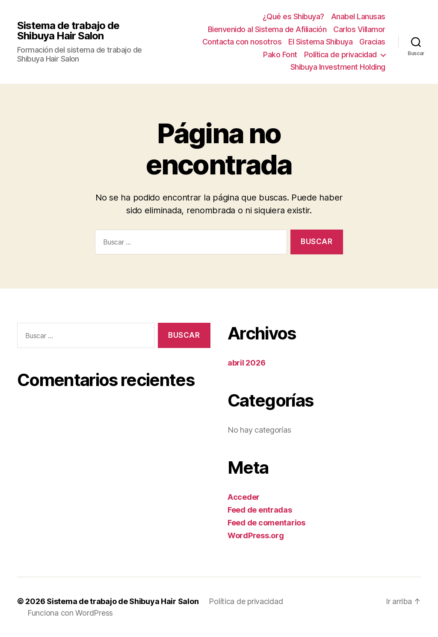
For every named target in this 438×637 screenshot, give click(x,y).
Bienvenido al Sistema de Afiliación (267, 29)
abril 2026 (246, 362)
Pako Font (280, 54)
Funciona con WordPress (70, 612)
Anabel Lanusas (358, 16)
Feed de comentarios (266, 522)
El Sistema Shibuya (320, 41)
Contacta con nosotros (242, 41)
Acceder (244, 496)
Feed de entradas (260, 509)
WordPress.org (256, 535)
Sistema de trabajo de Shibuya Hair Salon (68, 31)
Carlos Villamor (359, 29)
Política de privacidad (340, 54)
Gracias (372, 41)
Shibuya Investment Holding (337, 66)
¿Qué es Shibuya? (293, 16)
